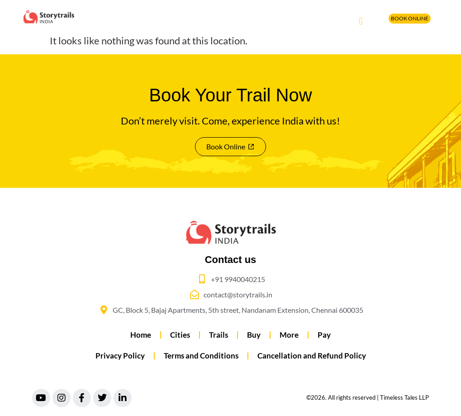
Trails (218, 334)
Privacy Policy (120, 355)
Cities (180, 334)
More (289, 334)
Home (140, 334)
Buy (254, 334)
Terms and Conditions (201, 355)
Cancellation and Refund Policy (311, 355)
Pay (324, 334)
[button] (360, 21)
